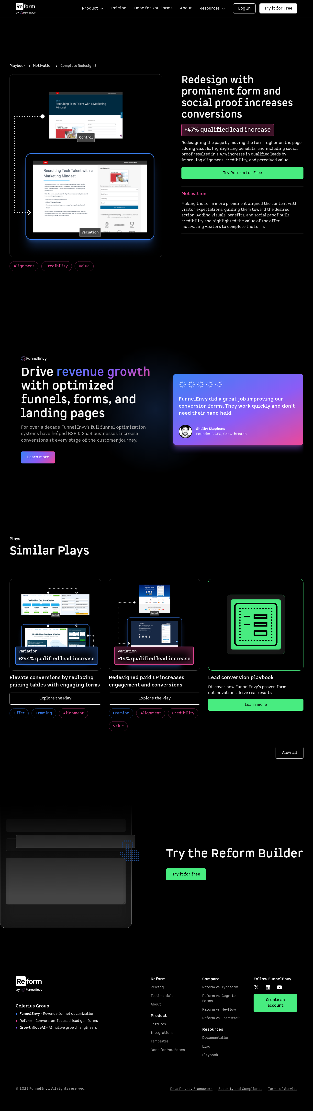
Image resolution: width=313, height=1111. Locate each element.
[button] (93, 8)
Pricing (118, 8)
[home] (25, 8)
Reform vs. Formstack (221, 1018)
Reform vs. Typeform (220, 987)
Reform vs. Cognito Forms (219, 998)
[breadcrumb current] (78, 66)
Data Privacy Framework (191, 1089)
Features (158, 1024)
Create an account (275, 1002)
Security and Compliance (240, 1089)
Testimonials (162, 995)
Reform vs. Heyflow (219, 1009)
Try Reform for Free (242, 173)
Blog (206, 1046)
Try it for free (186, 874)
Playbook (210, 1055)
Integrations (162, 1032)
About (186, 8)
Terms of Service (282, 1089)
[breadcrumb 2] (43, 66)
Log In (244, 8)
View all (289, 752)
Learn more (38, 457)
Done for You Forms (153, 8)
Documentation (215, 1037)
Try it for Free (278, 8)
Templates (159, 1041)
